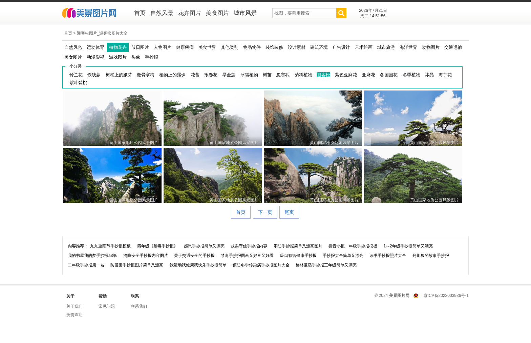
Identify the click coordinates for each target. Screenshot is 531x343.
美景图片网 (93, 13)
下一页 (265, 212)
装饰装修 (274, 47)
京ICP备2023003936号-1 (446, 295)
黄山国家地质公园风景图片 (133, 142)
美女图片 (73, 57)
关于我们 (74, 306)
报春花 (210, 74)
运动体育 (95, 47)
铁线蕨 (94, 74)
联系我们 (139, 306)
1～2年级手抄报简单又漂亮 (407, 246)
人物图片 (162, 47)
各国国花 (389, 74)
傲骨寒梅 (145, 74)
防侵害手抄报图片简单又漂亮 (136, 265)
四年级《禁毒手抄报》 (157, 246)
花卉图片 (189, 13)
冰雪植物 (249, 74)
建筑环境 (319, 47)
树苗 (267, 74)
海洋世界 (408, 47)
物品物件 (252, 47)
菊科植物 (303, 74)
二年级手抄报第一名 (86, 265)
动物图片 (431, 47)
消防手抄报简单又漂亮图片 (298, 246)
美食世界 (207, 47)
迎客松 (323, 74)
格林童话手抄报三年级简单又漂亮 (326, 265)
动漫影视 (95, 57)
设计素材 (296, 47)
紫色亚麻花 (346, 74)
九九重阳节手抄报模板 (110, 246)
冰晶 (429, 74)
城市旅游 (386, 47)
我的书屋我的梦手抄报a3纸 (92, 255)
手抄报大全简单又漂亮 (343, 255)
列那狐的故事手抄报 (430, 255)
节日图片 (140, 47)
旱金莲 (228, 74)
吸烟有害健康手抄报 (298, 255)
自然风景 (161, 13)
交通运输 (453, 47)
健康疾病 (185, 47)
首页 (140, 13)
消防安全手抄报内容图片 (145, 255)
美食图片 (217, 13)
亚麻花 (368, 74)
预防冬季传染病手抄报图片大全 (261, 265)
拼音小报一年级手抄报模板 (352, 246)
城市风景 (245, 13)
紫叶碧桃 (78, 82)
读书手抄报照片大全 (387, 255)
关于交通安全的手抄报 (194, 255)
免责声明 (74, 314)
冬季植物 (411, 74)
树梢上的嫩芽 (119, 74)
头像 (135, 57)
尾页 (289, 212)
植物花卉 (118, 47)
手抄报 (151, 57)
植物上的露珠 (172, 74)
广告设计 (341, 47)
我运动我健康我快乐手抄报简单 (198, 265)
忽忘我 (283, 74)
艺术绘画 (364, 47)
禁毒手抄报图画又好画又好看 (247, 255)
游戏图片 (118, 57)
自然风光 (73, 47)
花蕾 (195, 74)
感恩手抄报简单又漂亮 (204, 246)
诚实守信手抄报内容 (249, 246)
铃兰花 (76, 74)
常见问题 (107, 306)
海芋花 (445, 74)
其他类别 (229, 47)
